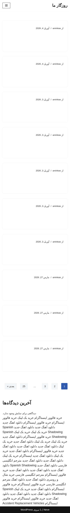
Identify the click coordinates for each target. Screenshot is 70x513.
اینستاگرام (25, 455)
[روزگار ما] (60, 5)
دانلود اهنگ (18, 479)
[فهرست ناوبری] (6, 5)
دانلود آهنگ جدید (45, 427)
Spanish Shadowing (23, 465)
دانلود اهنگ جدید (12, 422)
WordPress (27, 509)
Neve (46, 509)
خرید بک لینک (26, 417)
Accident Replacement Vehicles (23, 503)
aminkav (57, 28)
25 (24, 386)
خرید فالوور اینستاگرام (48, 417)
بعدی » (10, 386)
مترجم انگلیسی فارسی (29, 474)
